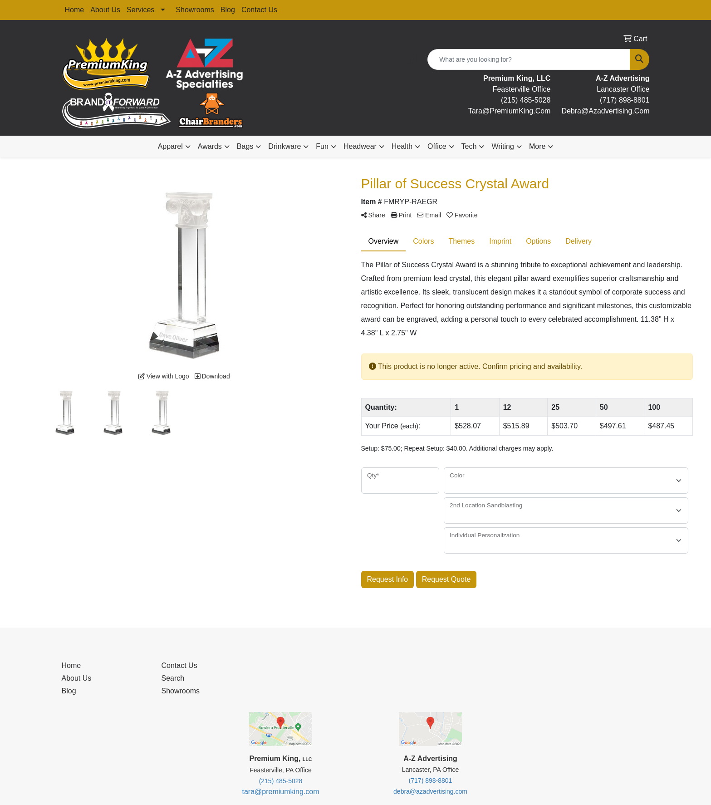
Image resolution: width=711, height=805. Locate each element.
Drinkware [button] (284, 146)
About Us (105, 10)
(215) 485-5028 (525, 100)
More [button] (537, 146)
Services (140, 10)
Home (74, 10)
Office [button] (436, 146)
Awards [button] (210, 146)
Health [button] (402, 146)
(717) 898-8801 (624, 100)
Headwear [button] (360, 146)
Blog (228, 10)
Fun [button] (322, 146)
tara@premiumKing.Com (509, 111)
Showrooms (195, 10)
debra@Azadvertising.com (605, 111)
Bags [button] (245, 146)
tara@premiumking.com (280, 791)
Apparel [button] (170, 146)
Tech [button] (469, 146)
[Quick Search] (528, 59)
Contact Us (259, 10)
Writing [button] (502, 146)
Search (173, 678)
